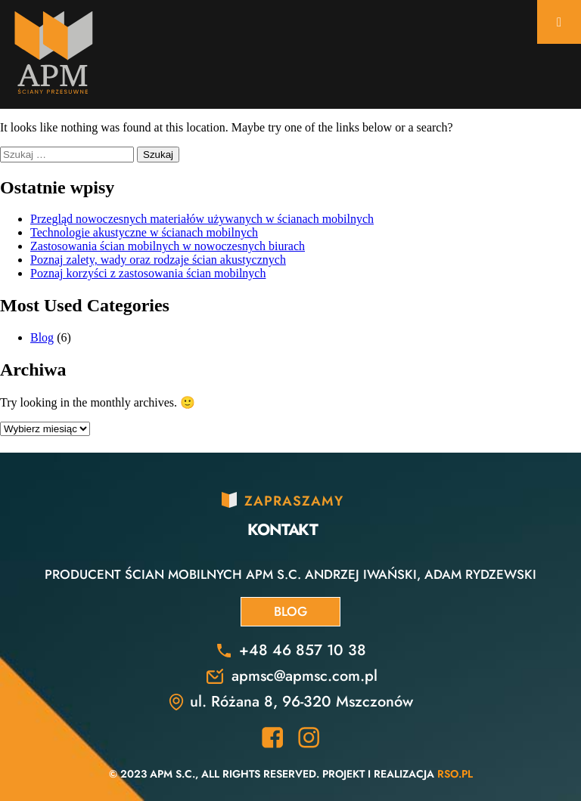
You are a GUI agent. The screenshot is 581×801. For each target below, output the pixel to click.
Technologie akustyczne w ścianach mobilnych (144, 232)
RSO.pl (455, 773)
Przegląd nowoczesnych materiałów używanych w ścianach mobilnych (202, 218)
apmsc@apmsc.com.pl (304, 676)
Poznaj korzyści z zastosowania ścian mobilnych (148, 273)
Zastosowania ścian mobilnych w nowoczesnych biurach (167, 246)
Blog (42, 337)
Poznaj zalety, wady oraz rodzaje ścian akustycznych (158, 259)
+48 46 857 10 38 (302, 650)
